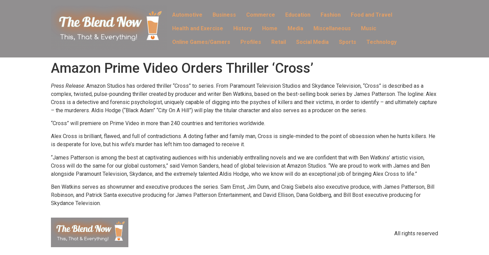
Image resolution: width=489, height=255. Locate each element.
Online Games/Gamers (201, 42)
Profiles (250, 42)
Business (224, 15)
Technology (381, 42)
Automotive (187, 15)
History (242, 28)
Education (297, 15)
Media (295, 28)
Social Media (312, 42)
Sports (347, 42)
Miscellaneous (332, 28)
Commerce (260, 15)
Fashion (331, 15)
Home (269, 28)
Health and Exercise (197, 28)
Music (368, 28)
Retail (278, 42)
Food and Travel (371, 15)
